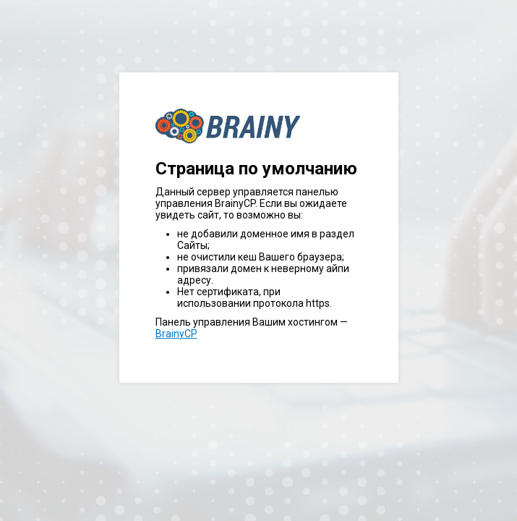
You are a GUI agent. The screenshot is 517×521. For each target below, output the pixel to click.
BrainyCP (176, 333)
